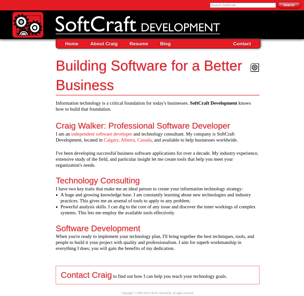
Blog (165, 43)
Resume (139, 43)
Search (289, 5)
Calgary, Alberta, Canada (128, 140)
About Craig (104, 43)
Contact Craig (86, 275)
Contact (242, 43)
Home (71, 43)
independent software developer (101, 134)
